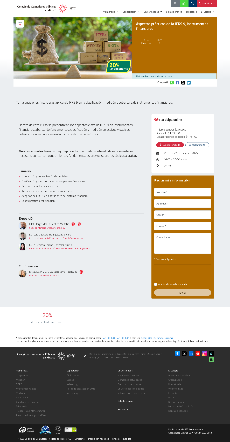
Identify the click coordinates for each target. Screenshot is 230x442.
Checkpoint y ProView (27, 402)
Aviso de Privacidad (121, 438)
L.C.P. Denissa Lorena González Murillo (59, 246)
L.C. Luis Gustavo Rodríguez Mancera (56, 236)
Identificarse (207, 3)
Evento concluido (170, 145)
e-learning (72, 384)
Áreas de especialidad (179, 375)
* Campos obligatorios (165, 259)
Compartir (163, 82)
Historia (172, 397)
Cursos (70, 380)
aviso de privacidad (178, 284)
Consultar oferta (197, 145)
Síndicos (20, 393)
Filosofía (172, 393)
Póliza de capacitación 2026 (81, 388)
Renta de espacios (178, 411)
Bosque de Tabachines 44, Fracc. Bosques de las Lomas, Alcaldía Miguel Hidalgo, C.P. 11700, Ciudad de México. (125, 355)
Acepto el (173, 284)
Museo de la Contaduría (180, 406)
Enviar (182, 293)
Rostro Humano (176, 402)
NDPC (19, 384)
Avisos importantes (26, 388)
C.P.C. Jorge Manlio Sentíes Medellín (55, 226)
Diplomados (73, 375)
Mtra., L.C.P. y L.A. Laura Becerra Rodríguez (56, 273)
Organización (175, 380)
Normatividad (175, 384)
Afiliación (20, 380)
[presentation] (183, 274)
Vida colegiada (175, 388)
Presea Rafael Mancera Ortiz (30, 411)
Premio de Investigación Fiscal (31, 415)
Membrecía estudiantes (130, 380)
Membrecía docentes (129, 375)
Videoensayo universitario (131, 393)
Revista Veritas (24, 397)
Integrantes (22, 375)
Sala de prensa (174, 12)
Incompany (72, 393)
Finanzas (146, 43)
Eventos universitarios (129, 384)
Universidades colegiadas (131, 388)
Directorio (80, 438)
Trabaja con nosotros (98, 438)
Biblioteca (191, 12)
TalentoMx (21, 406)
